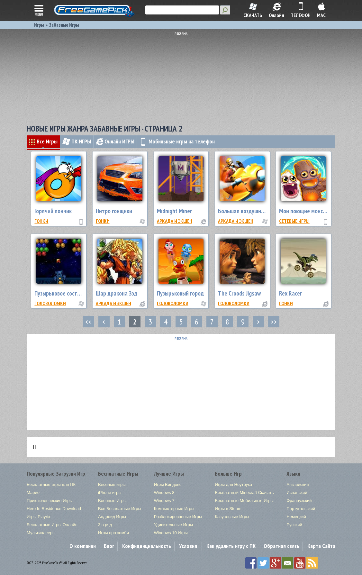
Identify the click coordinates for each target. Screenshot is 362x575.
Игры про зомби (113, 532)
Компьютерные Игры (174, 508)
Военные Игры (112, 500)
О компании (82, 546)
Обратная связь (281, 546)
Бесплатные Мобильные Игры (244, 500)
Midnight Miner (174, 211)
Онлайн (115, 141)
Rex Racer (290, 293)
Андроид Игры (112, 516)
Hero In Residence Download (54, 508)
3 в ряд (105, 524)
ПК (76, 141)
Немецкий (296, 516)
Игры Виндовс (167, 484)
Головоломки (50, 303)
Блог (109, 546)
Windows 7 (164, 500)
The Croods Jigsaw (239, 293)
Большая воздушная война (250, 211)
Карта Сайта (321, 546)
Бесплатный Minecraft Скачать (244, 492)
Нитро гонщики (114, 211)
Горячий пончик (53, 211)
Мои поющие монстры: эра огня (317, 211)
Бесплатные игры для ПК (51, 484)
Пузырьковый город (180, 293)
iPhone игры (110, 492)
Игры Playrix (38, 516)
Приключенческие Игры (50, 500)
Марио (33, 492)
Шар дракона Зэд (116, 293)
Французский (299, 500)
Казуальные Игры (232, 516)
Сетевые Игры (294, 221)
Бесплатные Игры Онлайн (52, 524)
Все (43, 141)
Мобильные (177, 141)
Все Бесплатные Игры (119, 508)
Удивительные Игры (173, 524)
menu (39, 10)
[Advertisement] (183, 75)
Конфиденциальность (146, 546)
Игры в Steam (228, 508)
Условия (188, 546)
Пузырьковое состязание (64, 293)
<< (88, 322)
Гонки (41, 221)
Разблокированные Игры (178, 516)
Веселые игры (112, 484)
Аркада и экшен (174, 221)
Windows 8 (164, 492)
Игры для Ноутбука (233, 484)
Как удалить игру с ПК (231, 546)
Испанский (296, 492)
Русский (294, 524)
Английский (297, 484)
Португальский (300, 508)
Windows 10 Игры (171, 532)
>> (273, 322)
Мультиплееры (41, 532)
